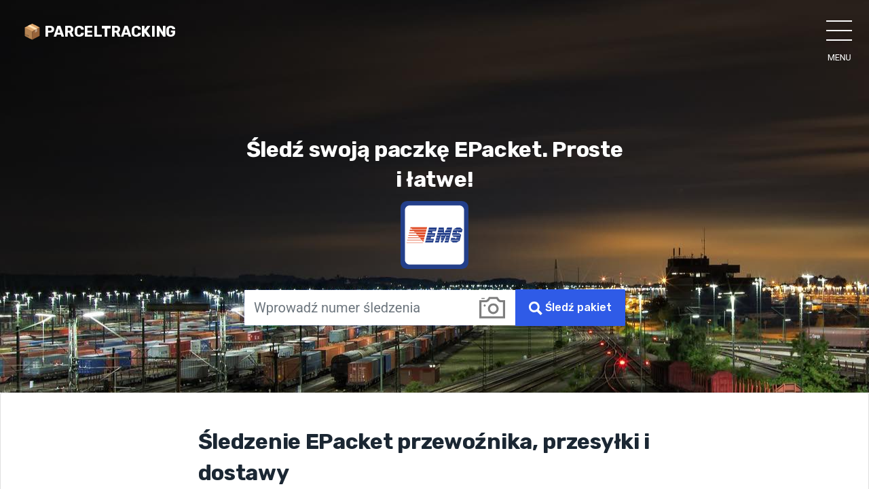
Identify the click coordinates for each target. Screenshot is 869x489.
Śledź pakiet (570, 308)
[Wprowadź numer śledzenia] (356, 307)
